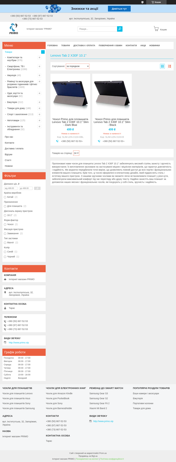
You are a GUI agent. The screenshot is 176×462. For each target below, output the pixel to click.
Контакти (131, 45)
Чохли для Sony (54, 403)
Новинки (154, 45)
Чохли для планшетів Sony (16, 403)
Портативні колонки (143, 403)
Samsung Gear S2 (98, 398)
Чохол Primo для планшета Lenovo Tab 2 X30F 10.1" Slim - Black (112, 122)
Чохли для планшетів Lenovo (17, 393)
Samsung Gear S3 (98, 393)
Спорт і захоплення (17, 114)
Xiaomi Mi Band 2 (98, 408)
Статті (8, 160)
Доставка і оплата (84, 45)
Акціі (143, 45)
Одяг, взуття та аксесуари (15, 94)
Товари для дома (142, 408)
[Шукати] (120, 29)
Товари (65, 45)
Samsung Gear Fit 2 (99, 403)
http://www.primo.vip (19, 342)
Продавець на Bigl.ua (87, 456)
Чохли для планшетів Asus (16, 398)
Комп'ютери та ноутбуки (14, 59)
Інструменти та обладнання (15, 128)
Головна (52, 45)
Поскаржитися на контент (87, 459)
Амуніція (11, 75)
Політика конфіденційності (112, 459)
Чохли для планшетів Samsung (18, 408)
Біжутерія (12, 102)
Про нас (9, 137)
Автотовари (13, 120)
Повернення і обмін (110, 45)
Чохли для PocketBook (57, 398)
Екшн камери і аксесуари (146, 393)
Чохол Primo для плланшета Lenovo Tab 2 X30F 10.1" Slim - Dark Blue (70, 122)
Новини (9, 166)
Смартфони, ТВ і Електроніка (16, 67)
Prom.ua (102, 453)
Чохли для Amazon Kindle (59, 393)
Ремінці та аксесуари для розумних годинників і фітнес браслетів (22, 84)
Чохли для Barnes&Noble (59, 408)
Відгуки (8, 154)
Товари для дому (16, 108)
